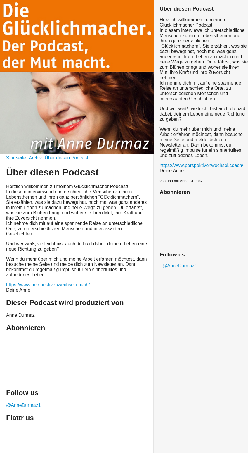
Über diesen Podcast (66, 157)
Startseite (16, 157)
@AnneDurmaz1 (23, 405)
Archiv (35, 157)
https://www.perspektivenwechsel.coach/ (48, 284)
